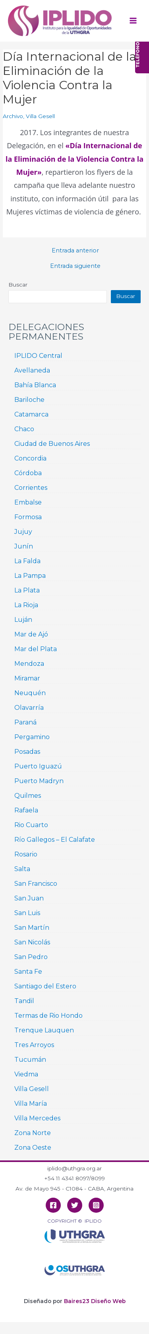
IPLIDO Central (38, 355)
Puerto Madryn (39, 781)
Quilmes (27, 795)
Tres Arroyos (34, 1045)
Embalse (28, 502)
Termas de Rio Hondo (48, 1015)
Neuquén (30, 693)
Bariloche (29, 399)
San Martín (31, 927)
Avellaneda (32, 370)
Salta (22, 869)
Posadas (27, 751)
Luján (23, 619)
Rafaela (26, 810)
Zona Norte (32, 1133)
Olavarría (29, 707)
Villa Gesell (40, 116)
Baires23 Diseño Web (95, 1301)
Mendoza (29, 663)
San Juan (29, 898)
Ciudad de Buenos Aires (52, 443)
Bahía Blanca (35, 385)
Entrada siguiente (75, 266)
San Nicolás (32, 942)
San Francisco (35, 883)
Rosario (25, 854)
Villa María (30, 1103)
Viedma (26, 1074)
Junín (23, 546)
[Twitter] (74, 1205)
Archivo (13, 116)
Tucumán (30, 1059)
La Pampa (30, 575)
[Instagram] (96, 1205)
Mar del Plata (35, 649)
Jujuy (23, 531)
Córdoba (28, 473)
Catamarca (31, 414)
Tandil (24, 1001)
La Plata (27, 590)
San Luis (27, 913)
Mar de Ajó (31, 634)
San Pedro (31, 957)
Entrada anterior (75, 251)
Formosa (28, 517)
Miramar (27, 678)
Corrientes (30, 487)
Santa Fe (28, 971)
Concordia (30, 458)
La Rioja (26, 605)
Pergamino (32, 737)
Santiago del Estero (45, 986)
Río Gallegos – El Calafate (54, 839)
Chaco (24, 429)
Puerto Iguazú (38, 766)
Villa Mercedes (37, 1118)
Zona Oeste (32, 1147)
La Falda (27, 561)
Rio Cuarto (31, 825)
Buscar (17, 284)
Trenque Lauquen (44, 1030)
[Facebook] (53, 1205)
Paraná (25, 722)
